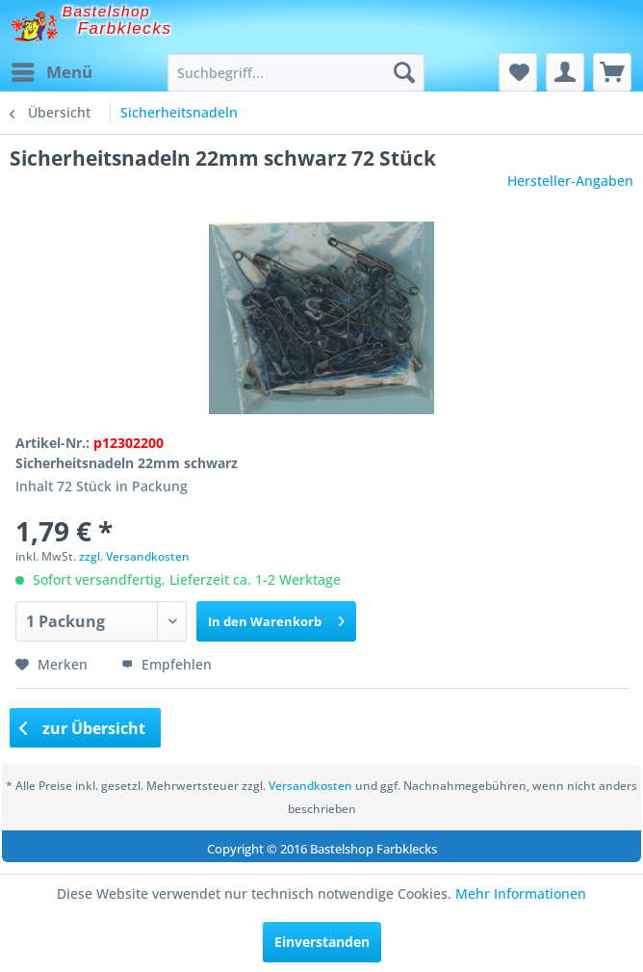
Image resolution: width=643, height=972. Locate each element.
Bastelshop (107, 11)
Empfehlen (166, 664)
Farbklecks (125, 28)
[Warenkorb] (612, 72)
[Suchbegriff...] (295, 72)
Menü (52, 70)
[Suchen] (404, 72)
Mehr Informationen (520, 893)
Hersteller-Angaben (570, 180)
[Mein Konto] (565, 72)
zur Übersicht (82, 728)
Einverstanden (322, 942)
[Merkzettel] (518, 72)
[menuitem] (51, 72)
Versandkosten (310, 785)
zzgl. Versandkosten (134, 556)
